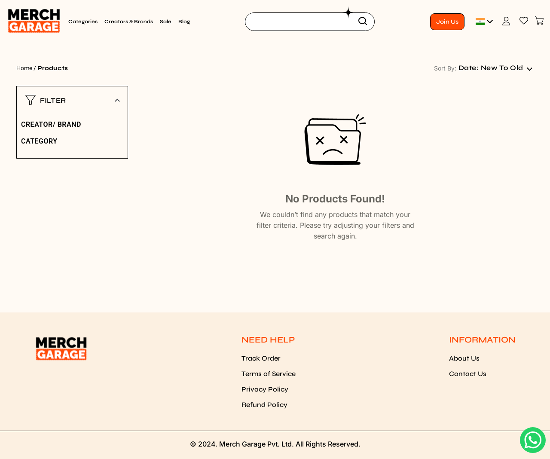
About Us (464, 358)
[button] (72, 100)
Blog (184, 21)
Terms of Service (268, 374)
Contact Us (467, 374)
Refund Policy (264, 405)
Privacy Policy (264, 389)
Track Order (261, 358)
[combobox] (495, 68)
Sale (165, 21)
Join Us (447, 21)
